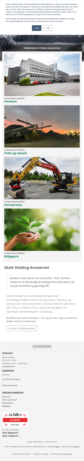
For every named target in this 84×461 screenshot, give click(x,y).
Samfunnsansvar (10, 385)
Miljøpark (6, 406)
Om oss (6, 374)
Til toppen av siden (42, 346)
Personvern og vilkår (41, 454)
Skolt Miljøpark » (10, 433)
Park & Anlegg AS (54, 447)
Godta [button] (36, 28)
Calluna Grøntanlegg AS (70, 447)
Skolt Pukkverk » (10, 436)
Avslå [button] (47, 28)
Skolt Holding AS (11, 447)
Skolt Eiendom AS (25, 447)
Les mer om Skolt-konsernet (22, 328)
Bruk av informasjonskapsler (62, 454)
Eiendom (6, 396)
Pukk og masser (9, 399)
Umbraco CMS (17, 454)
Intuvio (27, 454)
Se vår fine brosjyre (11, 379)
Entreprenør (7, 403)
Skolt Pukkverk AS (39, 447)
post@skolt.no (8, 366)
